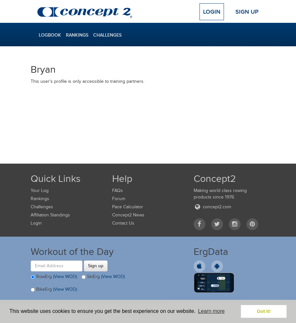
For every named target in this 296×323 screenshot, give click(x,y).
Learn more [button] (211, 311)
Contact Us (123, 223)
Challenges (107, 34)
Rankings (77, 34)
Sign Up (247, 11)
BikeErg (54, 289)
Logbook (50, 34)
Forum (118, 198)
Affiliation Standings (50, 215)
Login (211, 11)
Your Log (40, 190)
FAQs (117, 190)
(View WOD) (65, 276)
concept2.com (212, 206)
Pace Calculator (127, 206)
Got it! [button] (264, 311)
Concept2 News (128, 215)
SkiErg (103, 277)
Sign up (95, 265)
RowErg (54, 277)
